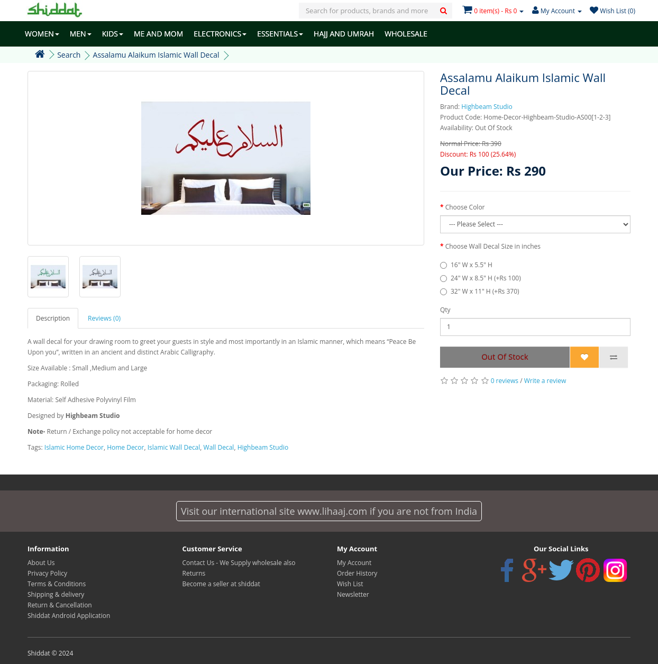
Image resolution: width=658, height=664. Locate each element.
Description (53, 318)
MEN (81, 34)
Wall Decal (219, 447)
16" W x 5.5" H (471, 264)
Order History (357, 573)
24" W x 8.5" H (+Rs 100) (486, 278)
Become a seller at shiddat (221, 583)
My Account (354, 562)
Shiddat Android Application (69, 615)
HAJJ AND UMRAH (344, 34)
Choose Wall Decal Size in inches (493, 246)
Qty (445, 309)
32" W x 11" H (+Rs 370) (485, 291)
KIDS (112, 34)
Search (68, 55)
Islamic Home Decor (74, 447)
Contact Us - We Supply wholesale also (239, 562)
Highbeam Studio (487, 106)
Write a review (545, 380)
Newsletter (353, 594)
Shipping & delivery (56, 594)
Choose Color (465, 207)
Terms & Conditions (57, 583)
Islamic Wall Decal (174, 447)
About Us (41, 562)
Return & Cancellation (60, 605)
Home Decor (125, 447)
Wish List (350, 583)
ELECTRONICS (220, 34)
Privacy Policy (47, 573)
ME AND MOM (158, 34)
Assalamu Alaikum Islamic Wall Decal (156, 55)
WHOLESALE (406, 34)
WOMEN (42, 34)
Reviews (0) (104, 318)
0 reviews (504, 380)
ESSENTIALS (280, 34)
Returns (194, 573)
